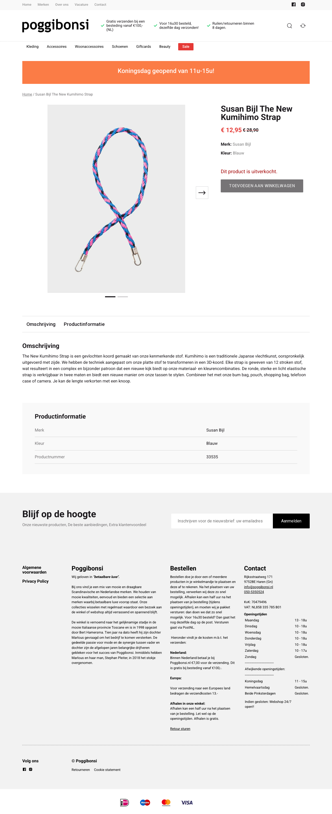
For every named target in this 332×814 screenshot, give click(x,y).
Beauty (164, 47)
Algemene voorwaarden (34, 570)
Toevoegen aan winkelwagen (262, 185)
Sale (185, 47)
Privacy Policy (35, 581)
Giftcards (143, 47)
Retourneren (81, 770)
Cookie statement (107, 770)
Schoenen (120, 47)
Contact (100, 5)
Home (26, 5)
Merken (43, 5)
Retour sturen (180, 729)
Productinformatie (84, 324)
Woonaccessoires (89, 47)
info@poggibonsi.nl (258, 587)
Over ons (61, 5)
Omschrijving (41, 324)
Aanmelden (291, 521)
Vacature (81, 5)
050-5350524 (254, 592)
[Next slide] (202, 192)
